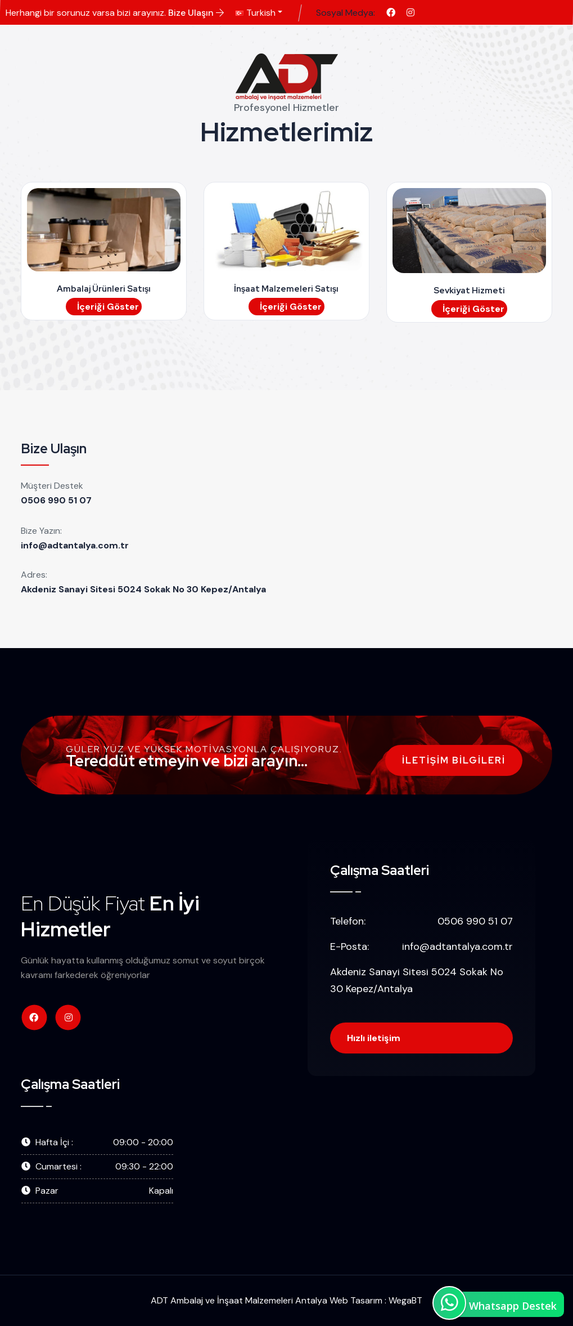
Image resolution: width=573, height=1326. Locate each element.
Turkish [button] (255, 13)
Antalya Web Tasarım (338, 1300)
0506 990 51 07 (56, 500)
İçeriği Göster (108, 306)
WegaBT (405, 1300)
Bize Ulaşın (196, 13)
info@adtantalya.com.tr (75, 545)
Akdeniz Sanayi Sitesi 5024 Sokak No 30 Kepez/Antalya (143, 589)
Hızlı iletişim (373, 1038)
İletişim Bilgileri (454, 760)
